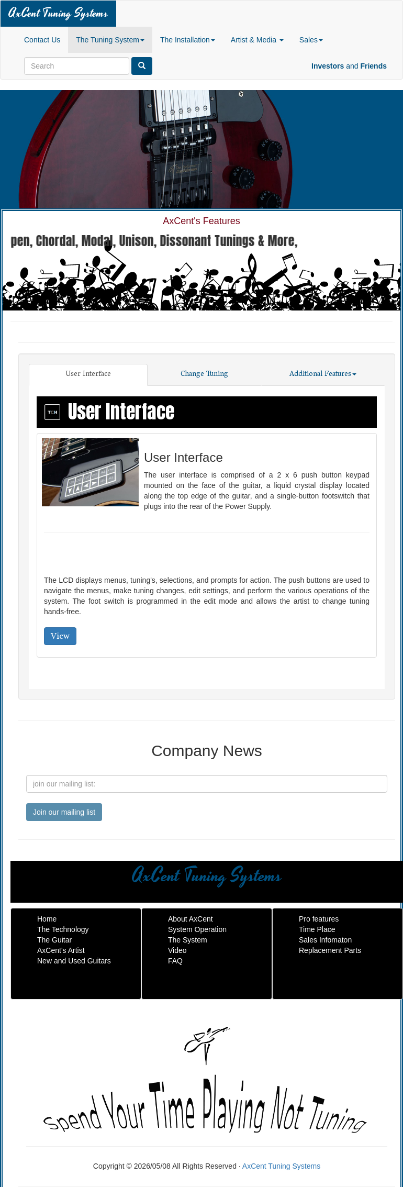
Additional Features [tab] (322, 375)
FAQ (175, 961)
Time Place (317, 929)
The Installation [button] (187, 40)
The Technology (63, 929)
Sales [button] (311, 40)
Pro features (319, 919)
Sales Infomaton (325, 940)
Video (177, 950)
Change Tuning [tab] (204, 375)
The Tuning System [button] (110, 40)
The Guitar (54, 940)
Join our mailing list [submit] (64, 812)
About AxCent (190, 919)
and (349, 66)
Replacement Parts (330, 950)
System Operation (197, 929)
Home (47, 919)
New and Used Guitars (74, 961)
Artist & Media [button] (257, 40)
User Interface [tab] (88, 375)
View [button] (60, 636)
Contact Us (42, 40)
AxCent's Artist (61, 950)
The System (187, 940)
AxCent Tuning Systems (58, 13)
